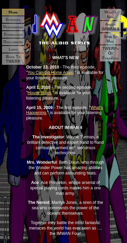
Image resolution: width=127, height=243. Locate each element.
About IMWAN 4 (110, 26)
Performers (13, 27)
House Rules (39, 92)
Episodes (13, 19)
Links (13, 49)
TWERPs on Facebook (110, 53)
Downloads (13, 34)
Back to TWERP (13, 59)
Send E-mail (110, 39)
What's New (110, 14)
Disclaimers (13, 41)
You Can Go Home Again (50, 72)
